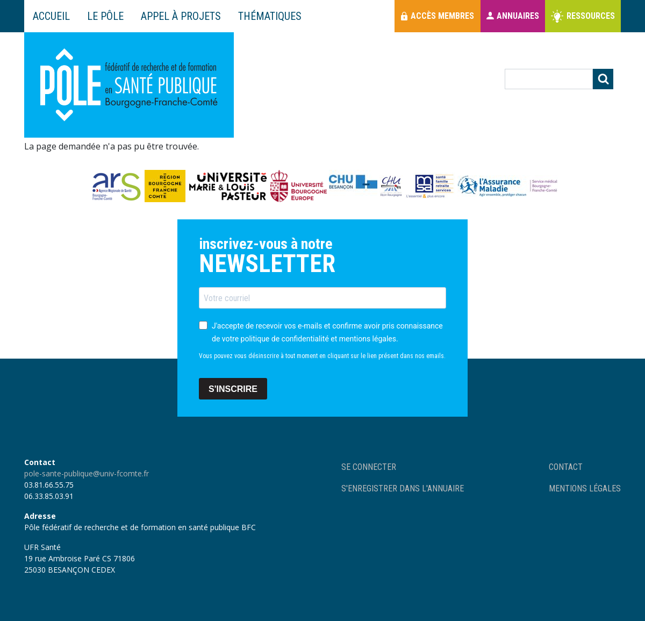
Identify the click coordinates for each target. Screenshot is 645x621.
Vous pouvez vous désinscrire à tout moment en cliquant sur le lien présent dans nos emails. (322, 356)
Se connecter (368, 467)
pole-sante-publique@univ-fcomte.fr (86, 473)
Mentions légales (585, 488)
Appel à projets (181, 16)
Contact (566, 467)
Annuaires (518, 16)
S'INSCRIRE (233, 389)
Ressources (591, 16)
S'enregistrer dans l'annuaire (402, 488)
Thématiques (270, 16)
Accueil (51, 16)
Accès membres (442, 16)
